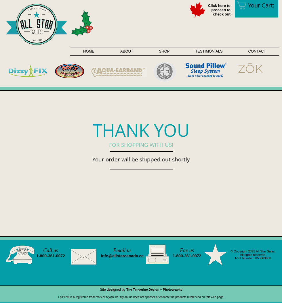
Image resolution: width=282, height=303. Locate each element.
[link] (259, 5)
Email (119, 250)
